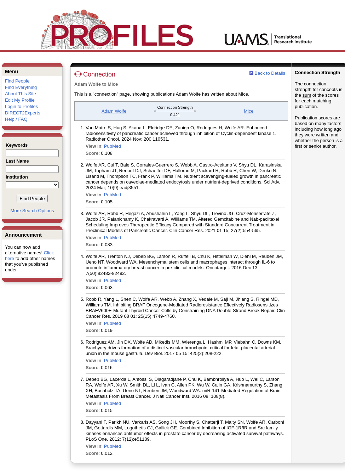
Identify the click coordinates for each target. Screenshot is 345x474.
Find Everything (21, 87)
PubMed (112, 146)
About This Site (20, 93)
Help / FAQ (16, 119)
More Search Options (32, 210)
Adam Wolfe (114, 111)
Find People (17, 81)
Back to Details (269, 73)
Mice (248, 111)
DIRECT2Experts (22, 112)
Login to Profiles (21, 106)
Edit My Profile (20, 100)
